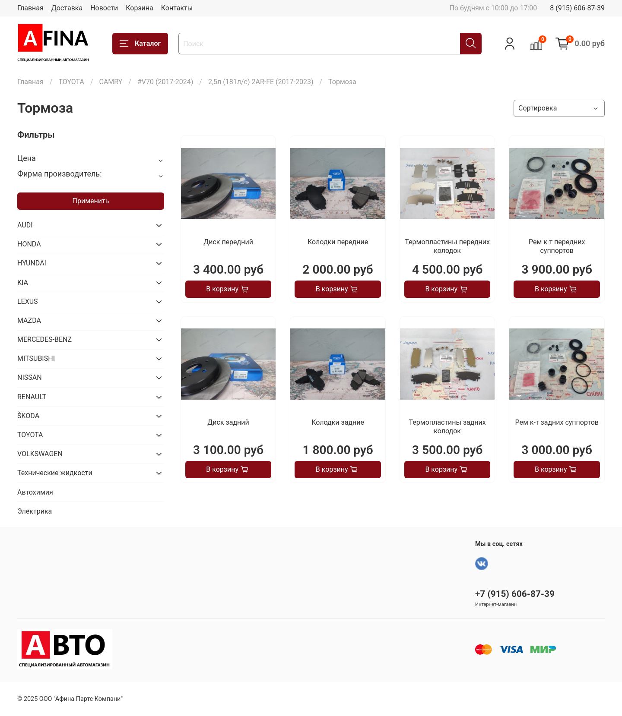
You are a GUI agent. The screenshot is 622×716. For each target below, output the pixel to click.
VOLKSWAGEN (40, 454)
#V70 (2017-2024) (165, 82)
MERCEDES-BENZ (44, 339)
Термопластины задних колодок (447, 426)
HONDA (29, 244)
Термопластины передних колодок (447, 246)
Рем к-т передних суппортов (557, 246)
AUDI (25, 225)
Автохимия (35, 492)
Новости (104, 8)
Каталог (140, 43)
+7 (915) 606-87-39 (515, 594)
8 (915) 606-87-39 (577, 8)
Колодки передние (338, 242)
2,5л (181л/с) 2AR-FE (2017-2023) (261, 82)
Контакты (177, 8)
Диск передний (228, 242)
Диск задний (228, 422)
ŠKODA (28, 416)
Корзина (139, 8)
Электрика (34, 511)
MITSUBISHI (36, 358)
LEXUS (27, 301)
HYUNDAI (31, 263)
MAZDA (29, 320)
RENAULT (31, 397)
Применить (91, 201)
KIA (22, 282)
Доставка (67, 8)
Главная (30, 8)
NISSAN (29, 377)
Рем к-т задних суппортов (557, 422)
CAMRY (110, 82)
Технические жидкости (54, 473)
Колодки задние (337, 422)
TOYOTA (71, 82)
